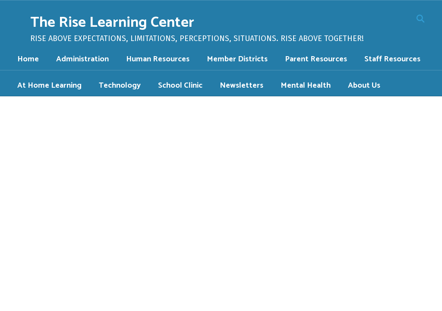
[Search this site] (420, 18)
